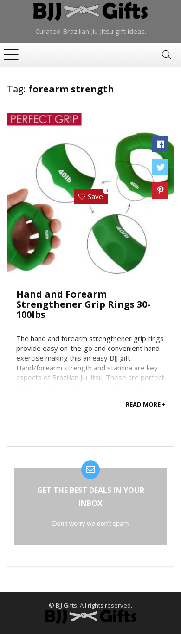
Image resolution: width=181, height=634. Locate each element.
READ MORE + (146, 404)
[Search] (166, 55)
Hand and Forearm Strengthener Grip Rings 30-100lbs (83, 304)
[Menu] (11, 55)
